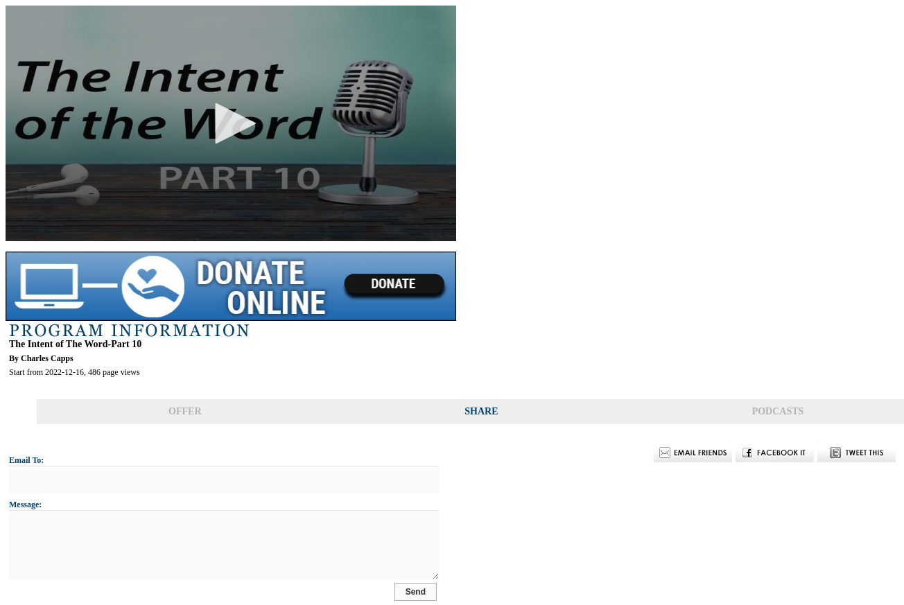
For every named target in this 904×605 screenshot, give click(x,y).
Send (436, 592)
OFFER (184, 411)
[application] (231, 123)
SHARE (481, 411)
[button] (230, 123)
